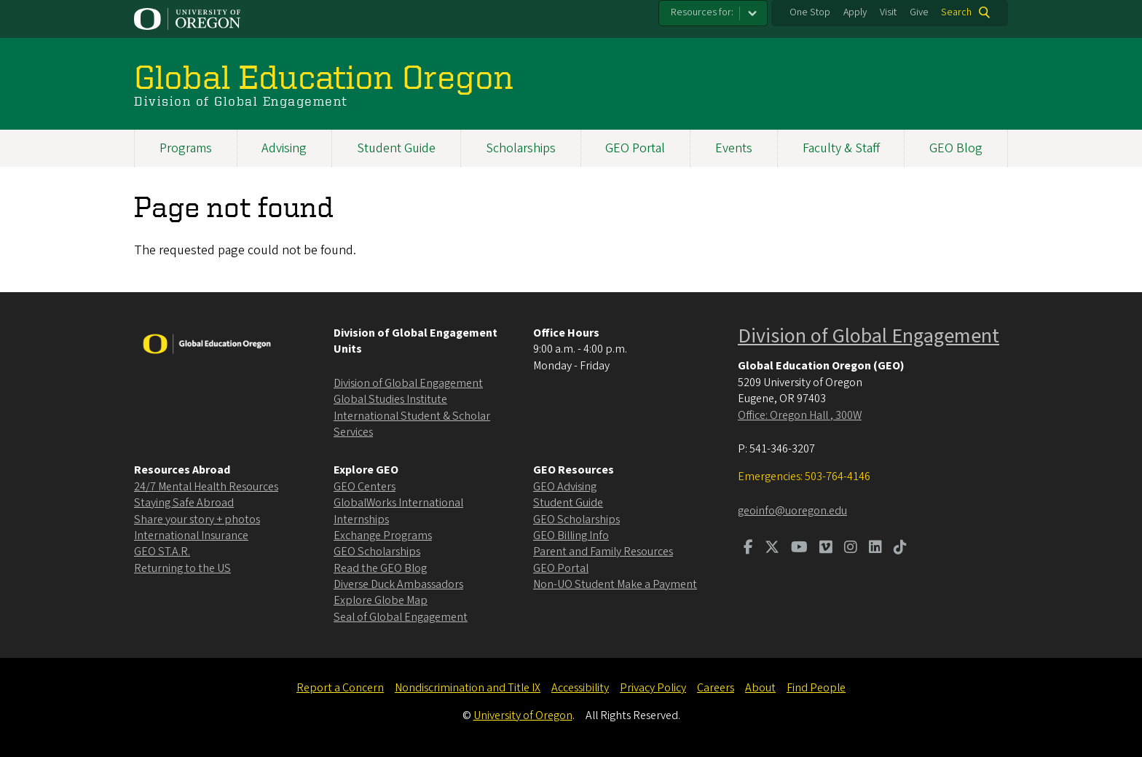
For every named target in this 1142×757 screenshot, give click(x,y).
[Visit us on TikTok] (900, 549)
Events (733, 148)
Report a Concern (340, 688)
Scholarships (521, 148)
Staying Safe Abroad (184, 503)
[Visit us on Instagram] (850, 549)
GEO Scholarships (377, 552)
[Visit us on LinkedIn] (875, 549)
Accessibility (580, 688)
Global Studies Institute (390, 399)
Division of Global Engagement (408, 383)
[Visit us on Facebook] (748, 549)
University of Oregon (522, 715)
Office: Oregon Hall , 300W (800, 415)
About (760, 688)
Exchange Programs (383, 535)
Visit (888, 12)
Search (956, 12)
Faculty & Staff (841, 148)
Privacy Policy (653, 688)
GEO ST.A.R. (162, 552)
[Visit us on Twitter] (772, 549)
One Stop (809, 12)
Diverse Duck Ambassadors (398, 584)
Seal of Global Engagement (401, 617)
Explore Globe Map (381, 600)
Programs (186, 148)
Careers (715, 688)
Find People (816, 688)
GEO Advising (564, 487)
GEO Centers (364, 487)
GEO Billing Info (571, 535)
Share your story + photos (197, 519)
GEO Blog (955, 148)
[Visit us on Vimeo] (826, 549)
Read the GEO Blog (380, 568)
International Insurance (191, 535)
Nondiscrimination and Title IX (467, 688)
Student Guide (396, 148)
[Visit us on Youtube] (799, 549)
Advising (284, 148)
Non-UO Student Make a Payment (615, 584)
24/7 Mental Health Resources (206, 487)
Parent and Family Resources (603, 552)
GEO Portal (635, 148)
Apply (855, 12)
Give (919, 12)
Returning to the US (182, 568)
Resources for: (702, 12)
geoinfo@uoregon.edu (792, 511)
